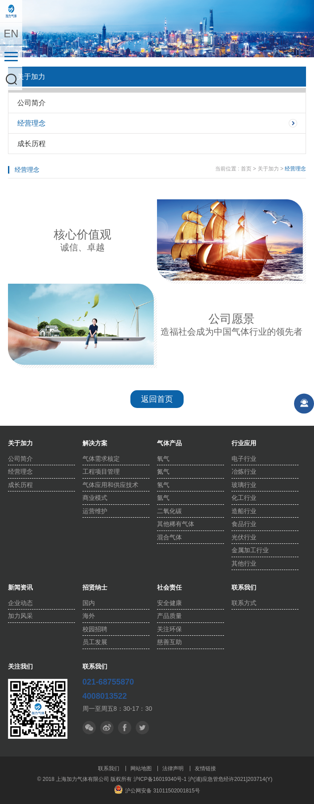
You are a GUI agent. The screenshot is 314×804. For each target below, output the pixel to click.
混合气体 (169, 537)
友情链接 (205, 768)
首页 (246, 169)
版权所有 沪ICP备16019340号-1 (148, 779)
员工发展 (94, 642)
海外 (88, 615)
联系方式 (244, 602)
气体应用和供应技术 (110, 484)
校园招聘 (94, 629)
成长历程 (31, 143)
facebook (142, 727)
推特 (124, 727)
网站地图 (141, 768)
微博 (107, 727)
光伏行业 (244, 537)
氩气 (163, 497)
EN (11, 34)
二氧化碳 (169, 511)
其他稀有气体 (175, 523)
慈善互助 (169, 642)
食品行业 (244, 523)
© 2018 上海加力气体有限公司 (74, 779)
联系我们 (108, 768)
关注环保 (169, 629)
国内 (88, 602)
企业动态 (20, 602)
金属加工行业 (250, 550)
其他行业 (244, 563)
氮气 (163, 471)
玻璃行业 (244, 484)
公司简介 (31, 103)
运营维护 (94, 511)
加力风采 (20, 615)
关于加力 (268, 169)
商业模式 (94, 497)
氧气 (163, 458)
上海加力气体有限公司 (11, 11)
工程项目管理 (101, 471)
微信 (89, 727)
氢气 (163, 484)
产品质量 (169, 615)
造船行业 (244, 511)
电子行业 (244, 458)
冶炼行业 (244, 471)
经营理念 (31, 123)
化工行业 (244, 497)
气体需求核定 (101, 458)
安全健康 (169, 602)
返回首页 (157, 399)
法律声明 (173, 768)
